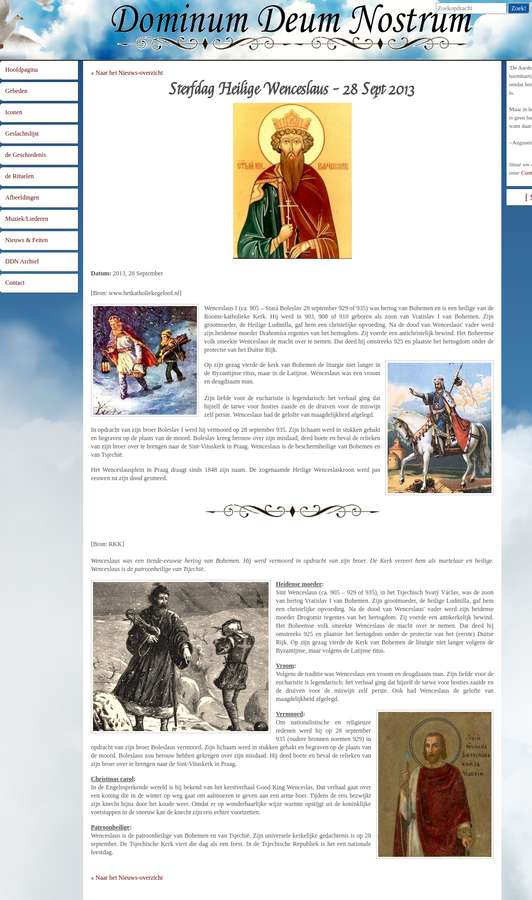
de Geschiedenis (25, 154)
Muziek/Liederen (26, 218)
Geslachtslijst (22, 133)
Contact (14, 282)
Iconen (13, 112)
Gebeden (16, 91)
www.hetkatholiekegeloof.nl (144, 293)
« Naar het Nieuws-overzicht (127, 72)
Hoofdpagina (21, 69)
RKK (115, 544)
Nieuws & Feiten (26, 240)
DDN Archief (22, 261)
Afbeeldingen (22, 197)
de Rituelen (19, 176)
